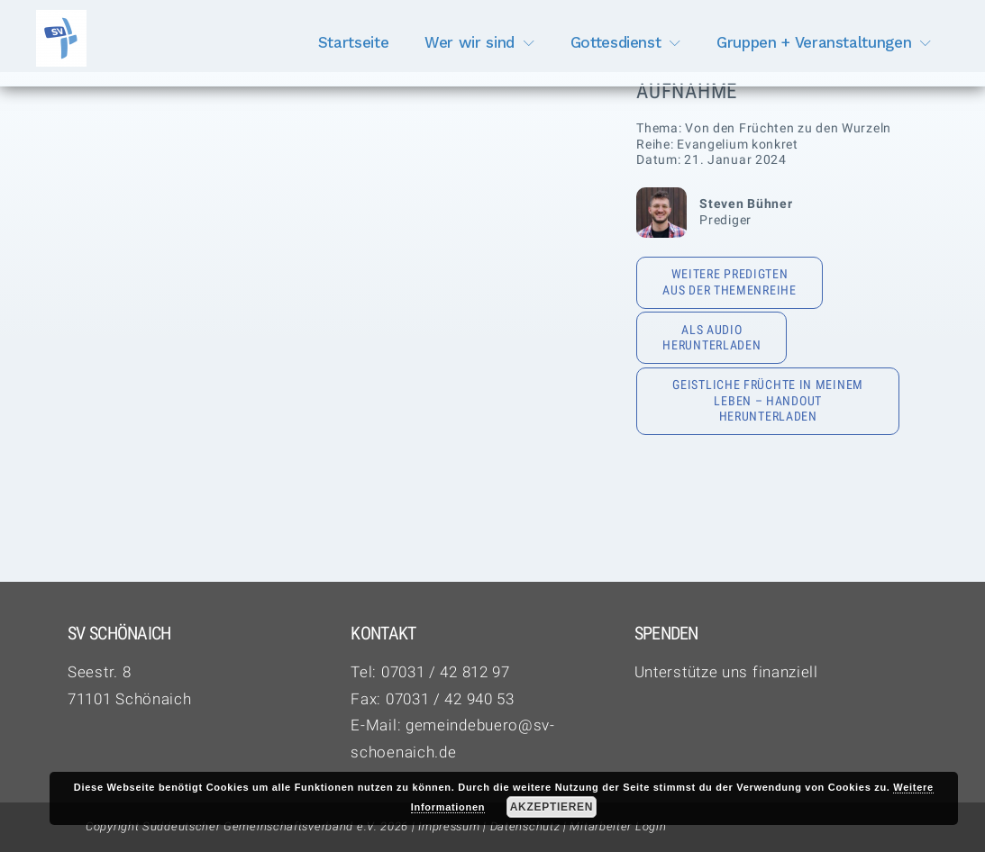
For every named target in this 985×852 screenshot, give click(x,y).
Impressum (448, 826)
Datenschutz (525, 826)
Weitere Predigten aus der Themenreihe (729, 282)
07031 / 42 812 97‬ (445, 672)
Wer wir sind (469, 42)
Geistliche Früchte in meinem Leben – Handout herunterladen (767, 400)
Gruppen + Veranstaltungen (813, 42)
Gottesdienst (615, 42)
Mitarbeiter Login (618, 826)
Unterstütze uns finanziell (726, 672)
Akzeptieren (551, 807)
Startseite (353, 42)
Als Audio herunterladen (711, 337)
